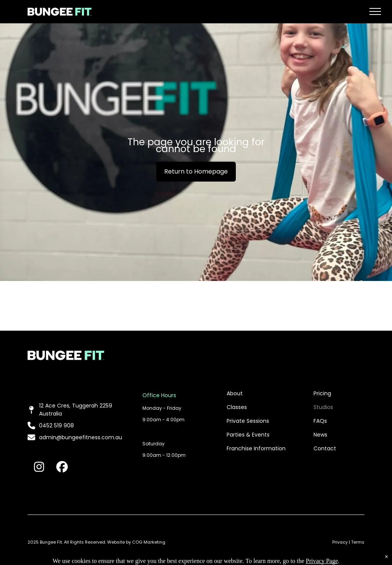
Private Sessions (248, 421)
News (320, 434)
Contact (325, 448)
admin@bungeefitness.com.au (80, 437)
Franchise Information (256, 448)
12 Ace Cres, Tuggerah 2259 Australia (75, 409)
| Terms (356, 542)
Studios (323, 407)
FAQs (320, 421)
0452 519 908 (56, 425)
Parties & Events (248, 434)
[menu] (375, 11)
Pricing (322, 393)
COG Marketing (148, 542)
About (235, 393)
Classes (237, 407)
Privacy (340, 542)
